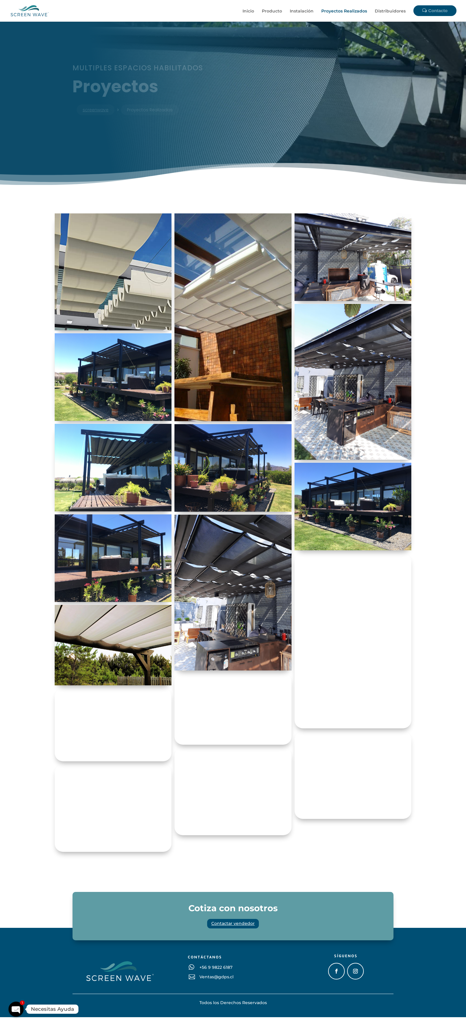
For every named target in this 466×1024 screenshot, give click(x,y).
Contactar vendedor (233, 930)
